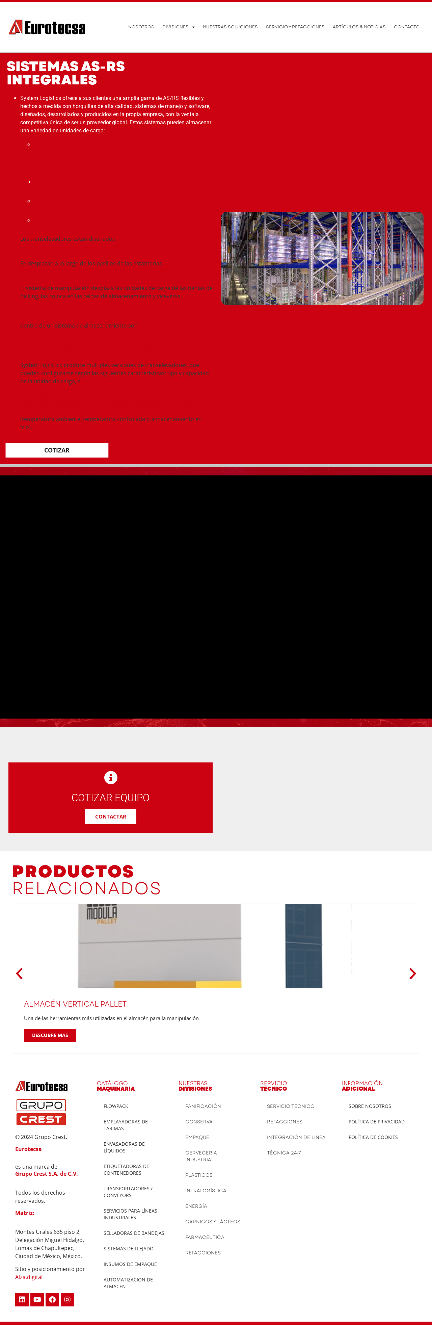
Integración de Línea (296, 1137)
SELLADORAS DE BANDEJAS (134, 1233)
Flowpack (116, 1106)
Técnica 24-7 (284, 1152)
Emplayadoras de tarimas (126, 1125)
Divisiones (178, 27)
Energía (196, 1206)
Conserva (199, 1121)
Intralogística (205, 1190)
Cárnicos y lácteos (212, 1221)
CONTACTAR (110, 816)
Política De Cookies (373, 1137)
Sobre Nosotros (370, 1106)
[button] (19, 973)
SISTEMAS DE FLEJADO (129, 1248)
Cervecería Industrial (201, 1156)
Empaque (197, 1137)
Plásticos (199, 1175)
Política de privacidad (377, 1121)
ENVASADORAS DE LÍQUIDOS (124, 1147)
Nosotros (141, 27)
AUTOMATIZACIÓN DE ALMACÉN (128, 1283)
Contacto (407, 27)
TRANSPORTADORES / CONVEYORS (128, 1191)
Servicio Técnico (291, 1106)
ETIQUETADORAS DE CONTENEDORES (126, 1169)
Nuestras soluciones (230, 27)
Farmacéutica (204, 1237)
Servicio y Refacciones (295, 27)
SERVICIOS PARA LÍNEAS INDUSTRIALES (130, 1214)
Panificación (203, 1106)
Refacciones (203, 1252)
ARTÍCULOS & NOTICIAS (359, 27)
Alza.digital (29, 1277)
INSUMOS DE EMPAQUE (130, 1264)
